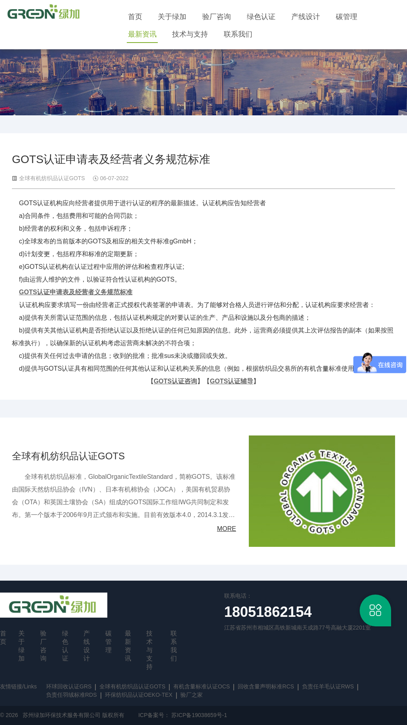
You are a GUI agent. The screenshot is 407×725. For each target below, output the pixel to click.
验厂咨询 (216, 17)
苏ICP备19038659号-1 (199, 715)
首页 (135, 17)
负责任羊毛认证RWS (328, 686)
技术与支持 (190, 34)
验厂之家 (191, 695)
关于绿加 (172, 17)
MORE (226, 528)
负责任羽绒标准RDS (71, 695)
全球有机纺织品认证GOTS (68, 456)
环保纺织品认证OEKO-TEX (138, 695)
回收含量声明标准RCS (266, 686)
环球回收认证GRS (68, 686)
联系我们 (238, 34)
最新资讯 (142, 34)
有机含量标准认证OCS (201, 686)
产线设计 (305, 17)
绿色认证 (261, 17)
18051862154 (268, 612)
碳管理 (346, 17)
